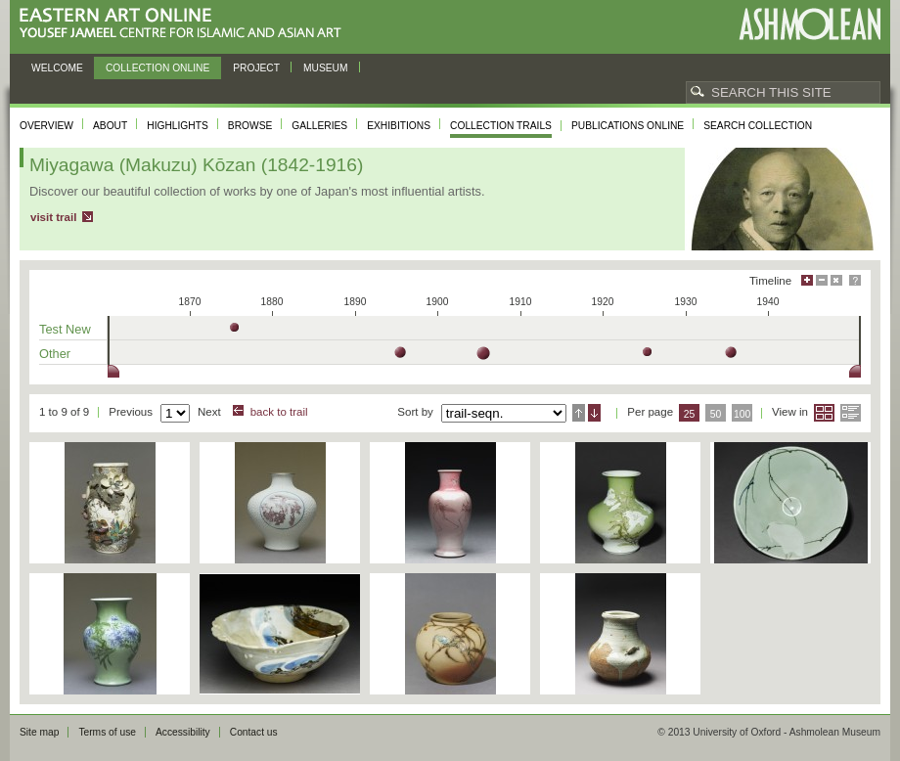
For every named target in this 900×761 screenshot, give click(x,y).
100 (742, 414)
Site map (39, 732)
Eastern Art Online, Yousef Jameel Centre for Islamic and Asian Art (185, 24)
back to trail (279, 412)
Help (855, 280)
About (110, 125)
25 (690, 414)
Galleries (319, 125)
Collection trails (501, 125)
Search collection (757, 125)
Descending (594, 413)
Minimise (822, 280)
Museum (325, 68)
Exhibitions (398, 125)
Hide (836, 280)
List (850, 413)
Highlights (177, 125)
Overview (46, 125)
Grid (824, 413)
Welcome (57, 68)
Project (256, 68)
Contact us (254, 732)
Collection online (157, 68)
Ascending (578, 413)
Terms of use (107, 732)
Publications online (627, 125)
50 (716, 414)
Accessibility (183, 732)
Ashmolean (809, 24)
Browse (250, 125)
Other (54, 353)
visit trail (53, 217)
